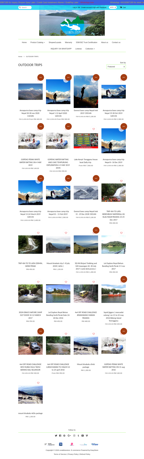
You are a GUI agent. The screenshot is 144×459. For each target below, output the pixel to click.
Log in (75, 7)
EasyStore (94, 450)
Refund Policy (85, 454)
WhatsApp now (89, 2)
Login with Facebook (99, 7)
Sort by (123, 63)
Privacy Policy (73, 454)
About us (104, 42)
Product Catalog (37, 42)
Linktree (78, 49)
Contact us (116, 42)
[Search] (25, 7)
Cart (124, 7)
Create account (86, 7)
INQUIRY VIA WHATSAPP (61, 49)
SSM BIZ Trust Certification (86, 42)
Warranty (68, 42)
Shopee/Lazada (55, 42)
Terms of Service (60, 454)
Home (24, 42)
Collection (90, 49)
